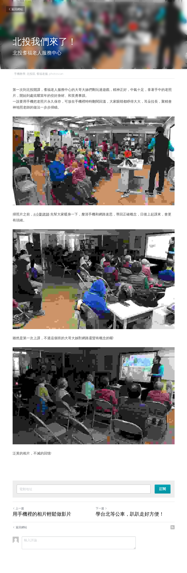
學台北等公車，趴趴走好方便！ (130, 514)
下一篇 (101, 508)
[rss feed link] (173, 527)
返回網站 (15, 9)
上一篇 (18, 508)
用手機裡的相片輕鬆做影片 (42, 514)
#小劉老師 (41, 214)
